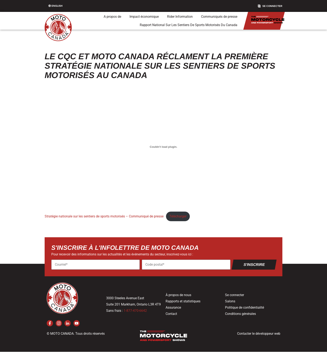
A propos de (112, 17)
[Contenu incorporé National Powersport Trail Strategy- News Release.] (163, 146)
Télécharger (177, 216)
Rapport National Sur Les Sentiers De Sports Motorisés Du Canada (188, 25)
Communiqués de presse (219, 17)
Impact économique (144, 17)
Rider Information (180, 17)
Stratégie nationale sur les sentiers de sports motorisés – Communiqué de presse (104, 216)
